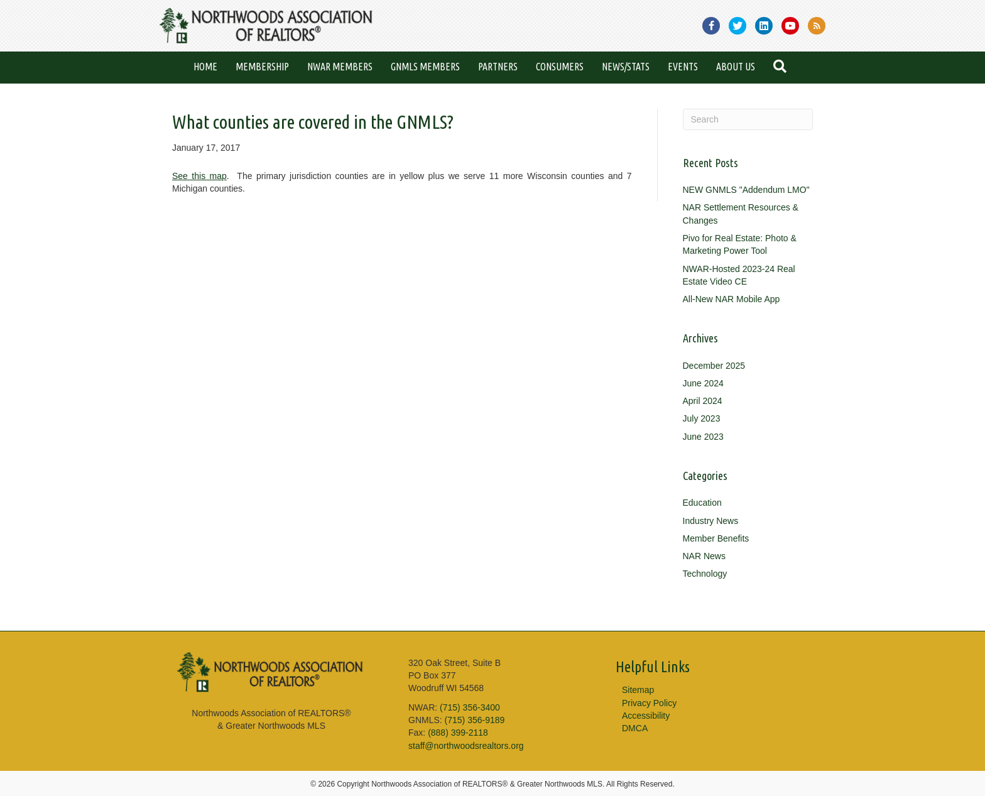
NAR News (704, 556)
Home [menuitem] (205, 66)
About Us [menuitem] (735, 66)
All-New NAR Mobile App (731, 299)
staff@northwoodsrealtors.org (466, 746)
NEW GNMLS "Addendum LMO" (746, 190)
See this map (199, 176)
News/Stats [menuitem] (626, 66)
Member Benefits (716, 538)
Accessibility (646, 716)
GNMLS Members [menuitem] (425, 66)
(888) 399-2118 (458, 733)
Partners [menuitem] (498, 66)
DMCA (635, 728)
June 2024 (703, 383)
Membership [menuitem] (262, 66)
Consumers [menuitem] (560, 66)
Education (702, 503)
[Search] (748, 119)
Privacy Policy (649, 703)
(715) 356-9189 (475, 720)
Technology (705, 574)
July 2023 (702, 418)
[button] (782, 68)
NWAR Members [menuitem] (340, 66)
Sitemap (638, 690)
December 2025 (714, 366)
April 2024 (702, 401)
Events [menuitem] (683, 66)
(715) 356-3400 (470, 707)
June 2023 (703, 437)
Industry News (711, 521)
